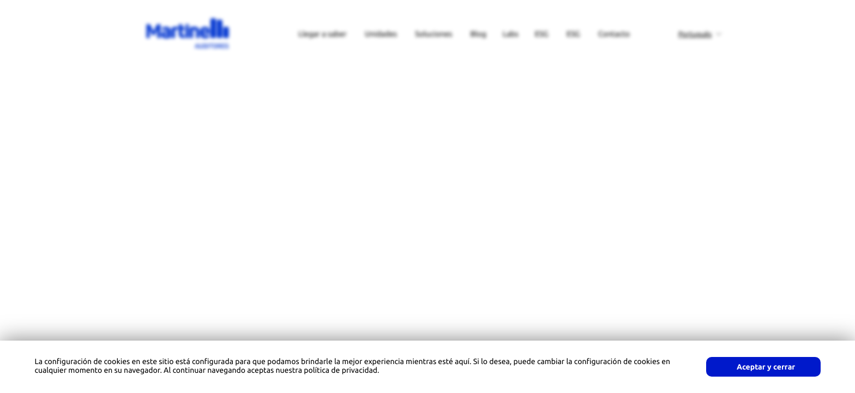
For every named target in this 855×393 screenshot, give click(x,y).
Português (695, 34)
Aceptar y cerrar (766, 366)
